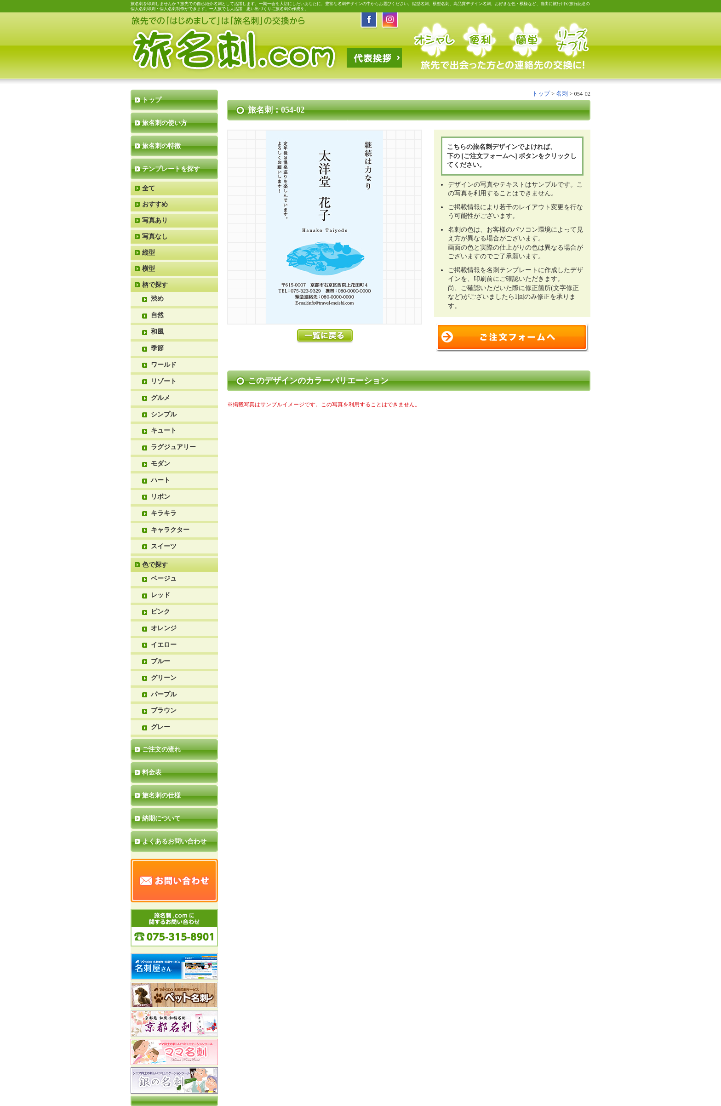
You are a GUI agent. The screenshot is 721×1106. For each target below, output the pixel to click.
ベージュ (164, 578)
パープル (164, 694)
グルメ (160, 397)
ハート (160, 480)
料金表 (151, 772)
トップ (151, 100)
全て (148, 188)
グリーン (164, 677)
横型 (148, 268)
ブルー (160, 661)
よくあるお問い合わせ (174, 841)
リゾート (164, 381)
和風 (157, 331)
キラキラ (164, 513)
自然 (157, 315)
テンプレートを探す (171, 168)
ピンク (160, 611)
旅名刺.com (235, 50)
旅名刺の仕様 (161, 795)
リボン (160, 496)
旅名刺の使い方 (164, 123)
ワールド (164, 364)
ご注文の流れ (161, 749)
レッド (160, 595)
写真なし (155, 236)
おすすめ (155, 204)
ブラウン (164, 710)
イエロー (164, 644)
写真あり (155, 220)
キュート (164, 430)
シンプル (164, 414)
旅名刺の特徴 (161, 146)
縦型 (148, 252)
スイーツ (164, 546)
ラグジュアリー (173, 447)
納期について (161, 818)
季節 (157, 348)
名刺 (562, 94)
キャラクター (170, 529)
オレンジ (164, 628)
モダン (160, 463)
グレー (160, 727)
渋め (157, 298)
